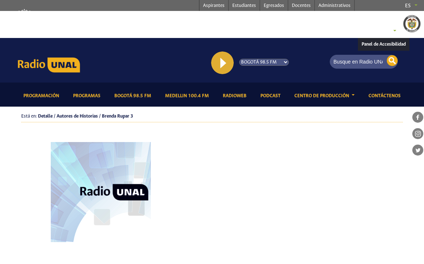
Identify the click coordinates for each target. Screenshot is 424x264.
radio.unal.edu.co (129, 18)
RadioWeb (236, 95)
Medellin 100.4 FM (188, 95)
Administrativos (334, 5)
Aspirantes (214, 5)
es (408, 6)
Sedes (382, 31)
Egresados (274, 5)
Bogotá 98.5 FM (134, 95)
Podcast (271, 95)
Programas (88, 95)
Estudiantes (244, 5)
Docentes (301, 5)
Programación (42, 95)
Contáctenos (385, 95)
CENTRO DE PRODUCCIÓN (322, 96)
